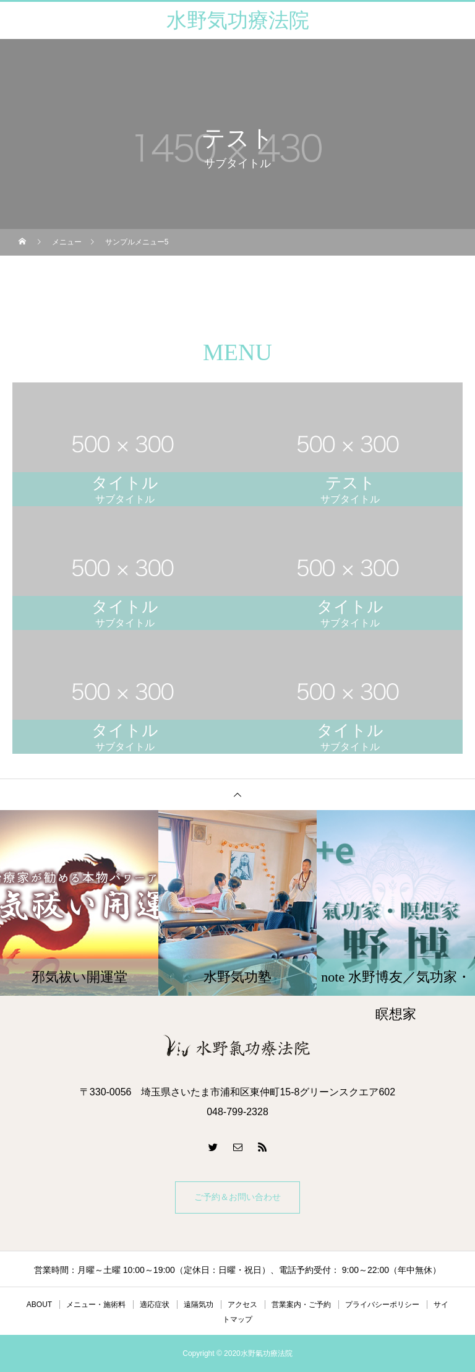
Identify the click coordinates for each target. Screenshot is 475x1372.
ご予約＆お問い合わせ (237, 1197)
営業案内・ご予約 (301, 1304)
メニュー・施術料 (96, 1304)
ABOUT (39, 1304)
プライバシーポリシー (382, 1304)
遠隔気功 (198, 1304)
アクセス (242, 1304)
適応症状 (154, 1304)
